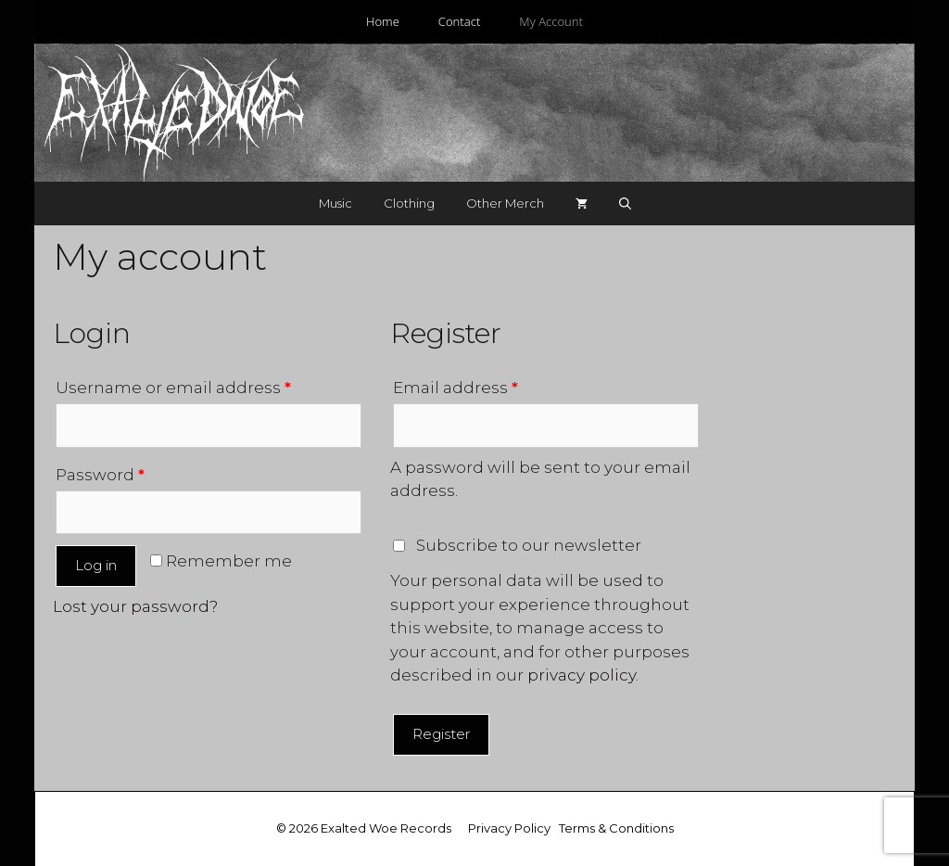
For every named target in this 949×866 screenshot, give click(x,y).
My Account (551, 21)
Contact (459, 21)
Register (441, 734)
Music (335, 203)
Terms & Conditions (616, 828)
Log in (96, 565)
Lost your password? (135, 606)
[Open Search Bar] (625, 203)
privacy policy (581, 675)
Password (100, 474)
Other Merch (505, 203)
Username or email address (173, 387)
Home (382, 21)
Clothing (409, 203)
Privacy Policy (509, 828)
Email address (455, 387)
